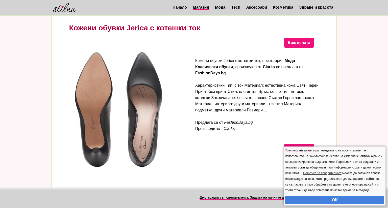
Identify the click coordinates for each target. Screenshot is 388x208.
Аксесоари (256, 7)
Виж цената (299, 43)
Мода (220, 7)
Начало (179, 7)
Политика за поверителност (322, 173)
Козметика (283, 7)
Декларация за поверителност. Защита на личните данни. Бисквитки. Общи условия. (268, 197)
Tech (235, 7)
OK (335, 200)
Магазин (201, 7)
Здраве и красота (316, 7)
